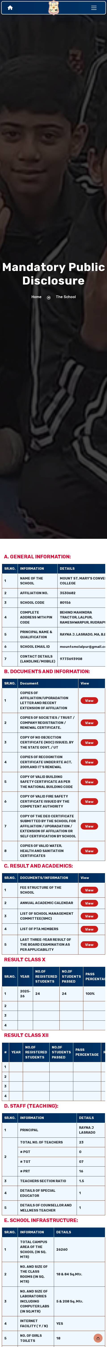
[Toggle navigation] (93, 8)
